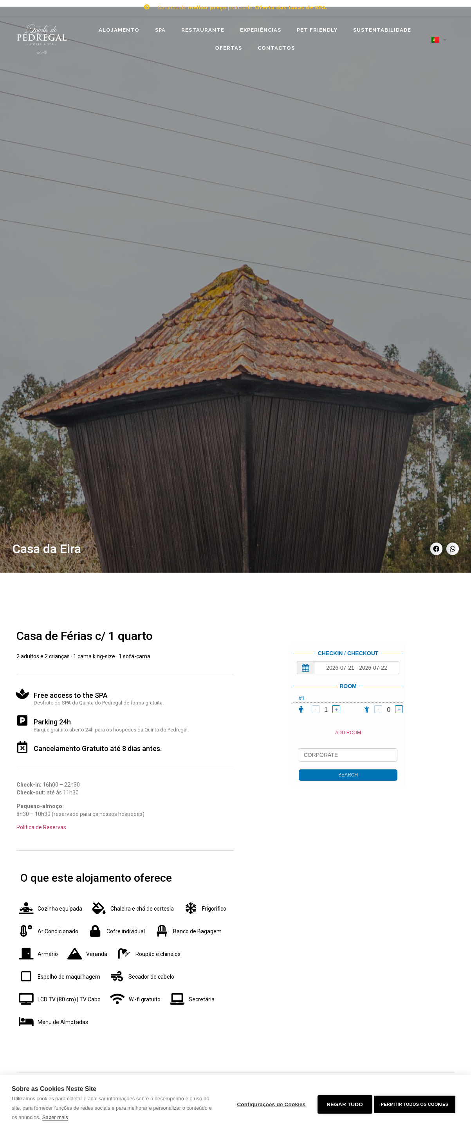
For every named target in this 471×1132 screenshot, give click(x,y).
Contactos (276, 48)
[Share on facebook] (436, 549)
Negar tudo (342, 1104)
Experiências (260, 30)
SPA (160, 30)
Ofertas (228, 48)
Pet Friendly (317, 30)
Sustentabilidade (382, 30)
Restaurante (202, 30)
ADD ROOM (348, 732)
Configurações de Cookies (269, 1104)
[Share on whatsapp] (452, 549)
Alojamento (119, 30)
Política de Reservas (41, 827)
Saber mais (59, 1117)
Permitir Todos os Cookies (414, 1103)
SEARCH (348, 775)
